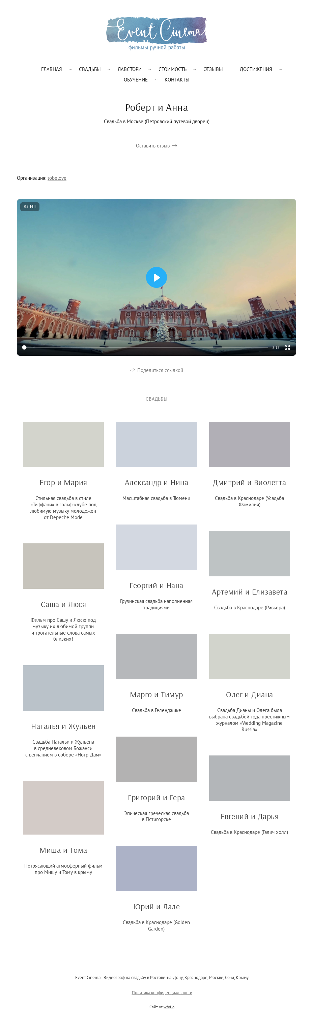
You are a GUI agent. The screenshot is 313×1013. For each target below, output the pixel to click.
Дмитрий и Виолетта (249, 486)
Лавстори (130, 69)
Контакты (177, 79)
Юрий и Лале (156, 911)
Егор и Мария (63, 486)
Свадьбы (90, 69)
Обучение (136, 79)
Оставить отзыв (153, 145)
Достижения (256, 69)
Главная (51, 69)
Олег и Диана (249, 699)
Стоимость (173, 69)
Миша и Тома (63, 854)
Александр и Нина (157, 486)
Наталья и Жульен (63, 730)
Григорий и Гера (156, 801)
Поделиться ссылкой (160, 374)
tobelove (57, 178)
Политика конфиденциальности (162, 997)
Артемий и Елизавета (249, 595)
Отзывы (213, 69)
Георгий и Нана (156, 589)
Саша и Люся (63, 608)
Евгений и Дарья (250, 820)
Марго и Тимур (156, 699)
